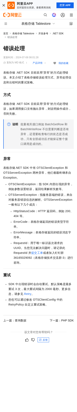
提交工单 (37, 252)
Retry (27, 294)
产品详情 (38, 63)
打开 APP (65, 5)
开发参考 (43, 33)
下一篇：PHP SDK (62, 320)
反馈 (43, 339)
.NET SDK (58, 33)
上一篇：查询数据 (14, 320)
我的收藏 (63, 63)
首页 (5, 33)
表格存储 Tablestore (23, 33)
